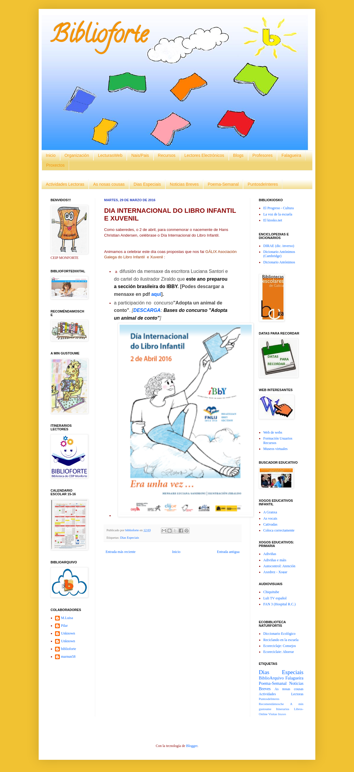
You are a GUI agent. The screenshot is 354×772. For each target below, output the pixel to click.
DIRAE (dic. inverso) (278, 246)
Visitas (272, 714)
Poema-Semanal (223, 184)
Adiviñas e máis (274, 560)
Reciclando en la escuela (280, 640)
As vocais (270, 518)
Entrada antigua (228, 552)
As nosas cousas (109, 184)
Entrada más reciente (121, 552)
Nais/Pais (140, 155)
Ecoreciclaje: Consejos (279, 646)
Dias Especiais (147, 184)
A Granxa (270, 512)
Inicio (51, 155)
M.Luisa (67, 618)
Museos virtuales (275, 449)
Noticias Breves (184, 184)
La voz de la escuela (277, 214)
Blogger (191, 746)
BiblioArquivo (271, 678)
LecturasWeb (110, 155)
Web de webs (272, 432)
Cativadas (270, 524)
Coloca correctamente (279, 530)
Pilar (64, 625)
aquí (156, 294)
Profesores (263, 155)
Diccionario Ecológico (279, 634)
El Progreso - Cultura (278, 208)
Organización (77, 155)
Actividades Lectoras (65, 184)
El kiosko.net (272, 220)
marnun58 (68, 656)
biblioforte (68, 649)
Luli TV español (274, 598)
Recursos (167, 155)
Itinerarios (282, 709)
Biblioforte (99, 36)
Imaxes (282, 714)
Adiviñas (269, 554)
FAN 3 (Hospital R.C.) (279, 604)
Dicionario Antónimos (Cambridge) (279, 254)
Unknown (68, 633)
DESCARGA (147, 310)
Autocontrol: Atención (279, 566)
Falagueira (291, 155)
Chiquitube (271, 592)
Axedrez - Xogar (275, 572)
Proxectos (55, 165)
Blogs (238, 155)
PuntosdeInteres (263, 184)
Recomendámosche (271, 704)
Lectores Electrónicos (204, 155)
